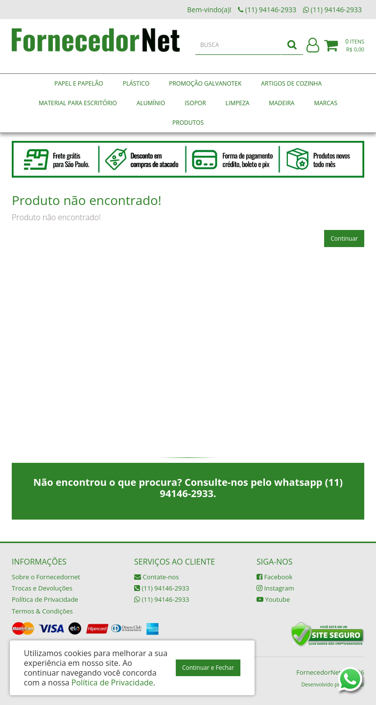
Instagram (275, 588)
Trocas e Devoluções (42, 588)
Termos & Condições (42, 611)
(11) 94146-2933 (161, 588)
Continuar (344, 238)
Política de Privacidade (45, 599)
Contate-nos (156, 576)
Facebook (274, 576)
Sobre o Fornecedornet (46, 576)
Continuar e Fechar (208, 667)
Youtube (273, 599)
